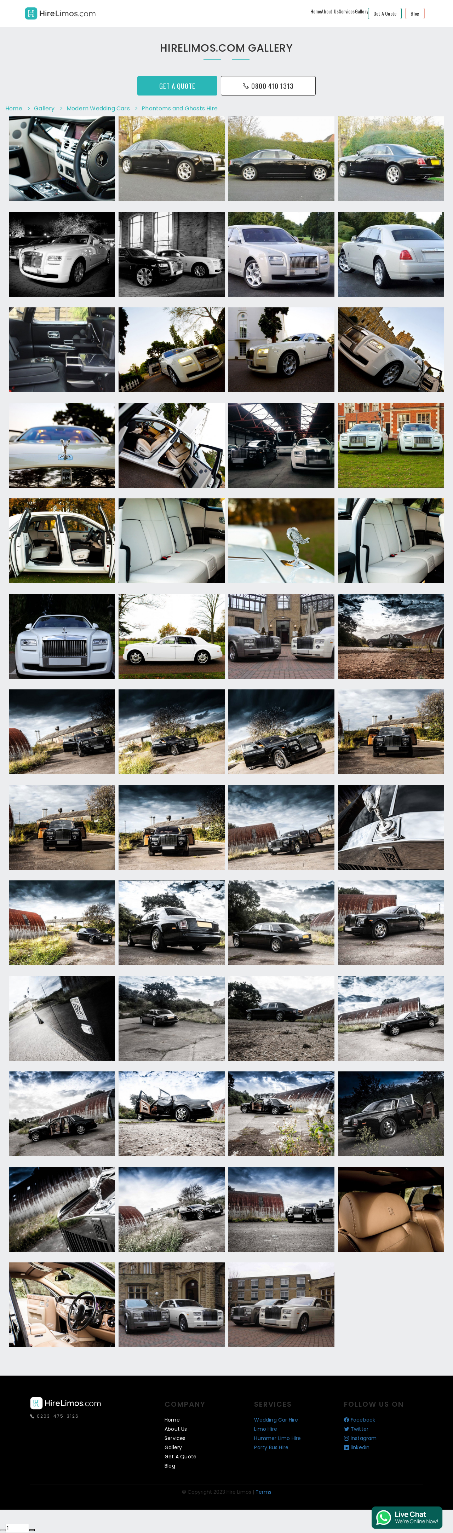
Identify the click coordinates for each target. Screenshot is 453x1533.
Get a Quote (384, 13)
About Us (330, 11)
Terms (263, 1492)
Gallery (361, 11)
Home (315, 11)
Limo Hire (265, 1429)
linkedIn (357, 1447)
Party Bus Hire (271, 1447)
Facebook (359, 1419)
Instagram (360, 1438)
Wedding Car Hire (276, 1419)
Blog (415, 13)
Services (347, 11)
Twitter (356, 1429)
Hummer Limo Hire (277, 1438)
